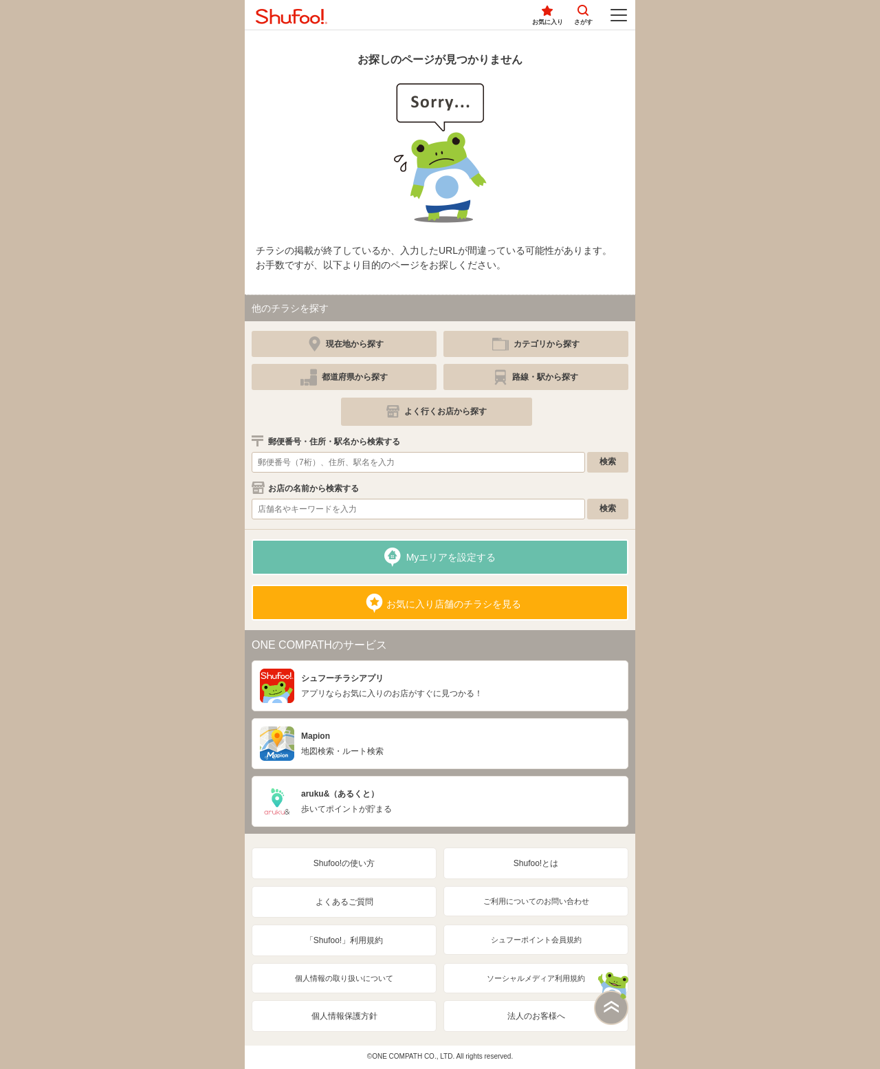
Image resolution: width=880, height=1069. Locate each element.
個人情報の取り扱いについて (344, 978)
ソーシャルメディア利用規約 (536, 978)
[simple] (535, 344)
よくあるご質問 (344, 902)
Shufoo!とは (536, 863)
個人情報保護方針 (344, 1016)
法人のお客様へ (536, 1016)
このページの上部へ (611, 998)
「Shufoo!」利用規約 (344, 940)
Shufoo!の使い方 (344, 863)
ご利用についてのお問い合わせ (536, 901)
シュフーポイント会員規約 (536, 940)
